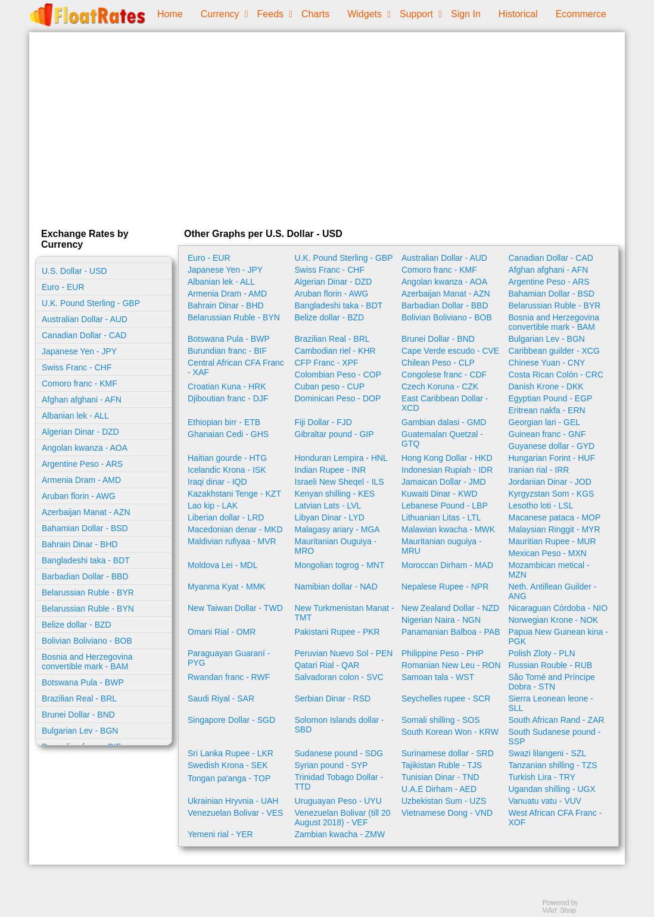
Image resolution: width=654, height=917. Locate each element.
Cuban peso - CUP (330, 386)
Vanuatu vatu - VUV (545, 801)
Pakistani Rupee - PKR (337, 632)
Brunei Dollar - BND (78, 714)
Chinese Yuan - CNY (547, 362)
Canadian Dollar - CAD (84, 335)
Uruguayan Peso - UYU (338, 801)
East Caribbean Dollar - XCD (444, 403)
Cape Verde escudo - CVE (450, 350)
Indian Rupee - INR (330, 470)
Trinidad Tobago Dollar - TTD (339, 781)
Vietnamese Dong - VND (447, 813)
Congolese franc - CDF (444, 374)
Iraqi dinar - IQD (217, 481)
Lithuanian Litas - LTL (441, 517)
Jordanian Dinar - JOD (550, 481)
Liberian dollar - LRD (226, 517)
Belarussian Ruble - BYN (88, 608)
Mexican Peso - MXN (548, 553)
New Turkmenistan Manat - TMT (344, 612)
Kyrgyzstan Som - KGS (551, 493)
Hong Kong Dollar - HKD (447, 458)
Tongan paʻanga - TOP (229, 778)
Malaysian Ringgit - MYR (554, 529)
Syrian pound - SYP (331, 765)
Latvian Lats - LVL (328, 505)
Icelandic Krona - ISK (227, 470)
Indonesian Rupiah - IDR (447, 470)
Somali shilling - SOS (440, 720)
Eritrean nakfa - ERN (547, 410)
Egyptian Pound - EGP (551, 398)
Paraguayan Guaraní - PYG (229, 658)
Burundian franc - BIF (227, 350)
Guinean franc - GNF (547, 434)
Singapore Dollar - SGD (231, 720)
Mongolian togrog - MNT (340, 565)
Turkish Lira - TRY (542, 777)
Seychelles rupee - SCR (445, 698)
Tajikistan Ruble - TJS (441, 765)
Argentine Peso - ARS (82, 464)
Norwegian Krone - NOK (554, 620)
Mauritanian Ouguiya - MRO (336, 546)
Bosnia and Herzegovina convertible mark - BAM (87, 661)
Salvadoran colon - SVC (339, 677)
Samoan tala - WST (437, 677)
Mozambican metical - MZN (549, 569)
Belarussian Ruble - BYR (88, 592)
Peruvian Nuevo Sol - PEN (344, 653)
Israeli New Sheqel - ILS (339, 481)
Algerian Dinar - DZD (80, 431)
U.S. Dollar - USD (74, 271)
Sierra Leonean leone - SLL (551, 703)
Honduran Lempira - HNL (341, 458)
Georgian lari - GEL (545, 422)
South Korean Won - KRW (450, 732)
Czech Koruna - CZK (439, 386)
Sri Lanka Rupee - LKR (230, 753)
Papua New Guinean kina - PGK (558, 636)
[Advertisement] (327, 127)
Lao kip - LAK (213, 505)
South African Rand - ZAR (557, 720)
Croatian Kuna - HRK (227, 386)
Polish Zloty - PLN (542, 653)
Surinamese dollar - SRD (447, 753)
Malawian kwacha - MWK (448, 529)
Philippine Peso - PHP (442, 653)
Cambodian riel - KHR (335, 350)
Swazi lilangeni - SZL (548, 753)
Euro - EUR (63, 287)
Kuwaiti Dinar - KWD (439, 493)
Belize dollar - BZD (76, 624)
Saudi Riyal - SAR (221, 698)
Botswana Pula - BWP (83, 682)
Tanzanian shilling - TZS (553, 765)
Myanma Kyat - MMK (227, 586)
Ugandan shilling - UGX (552, 789)
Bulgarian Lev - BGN (80, 730)
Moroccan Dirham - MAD (447, 565)
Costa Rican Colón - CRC (556, 374)
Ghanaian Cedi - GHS (228, 434)
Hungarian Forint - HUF (552, 458)
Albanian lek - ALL (75, 415)
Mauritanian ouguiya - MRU (441, 546)
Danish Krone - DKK (546, 386)
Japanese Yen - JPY (79, 351)
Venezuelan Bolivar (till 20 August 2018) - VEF (343, 817)
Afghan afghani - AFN (82, 399)
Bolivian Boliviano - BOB (87, 640)
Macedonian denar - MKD (235, 529)
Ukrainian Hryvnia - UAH (233, 801)
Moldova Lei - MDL (223, 565)
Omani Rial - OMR (222, 632)
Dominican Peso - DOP (338, 398)
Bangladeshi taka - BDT (86, 560)
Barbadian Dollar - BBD (85, 576)
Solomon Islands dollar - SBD (339, 724)
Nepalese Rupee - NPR (444, 586)
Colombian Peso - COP (338, 374)
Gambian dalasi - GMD (443, 422)
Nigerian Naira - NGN (441, 620)
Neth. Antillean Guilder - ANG (553, 591)
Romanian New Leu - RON (451, 665)
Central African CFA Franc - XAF (236, 367)
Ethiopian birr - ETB (224, 422)
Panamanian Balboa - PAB (450, 632)
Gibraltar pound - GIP (334, 434)
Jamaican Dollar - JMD (443, 481)
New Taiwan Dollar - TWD (235, 608)
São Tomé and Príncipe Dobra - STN (552, 681)
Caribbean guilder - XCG (554, 350)
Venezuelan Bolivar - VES (235, 813)
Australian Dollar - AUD (84, 319)
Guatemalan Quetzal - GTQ (442, 438)
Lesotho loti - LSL (541, 505)
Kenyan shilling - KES (335, 493)
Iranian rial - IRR (539, 470)
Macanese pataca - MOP (555, 517)
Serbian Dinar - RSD (333, 698)
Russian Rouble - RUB (551, 665)
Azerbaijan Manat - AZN (86, 512)
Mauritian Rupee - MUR (552, 541)
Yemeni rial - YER (220, 834)
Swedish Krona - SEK (228, 765)
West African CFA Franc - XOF (555, 817)
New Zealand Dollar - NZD (450, 608)
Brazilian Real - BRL (79, 698)
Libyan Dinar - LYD (330, 517)
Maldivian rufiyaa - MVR (232, 541)
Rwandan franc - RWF (229, 677)
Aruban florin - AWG (79, 496)
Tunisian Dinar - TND (440, 777)
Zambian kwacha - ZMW (340, 834)
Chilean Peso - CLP (438, 362)
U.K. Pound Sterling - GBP (91, 303)
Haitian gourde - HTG (227, 458)
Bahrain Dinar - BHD (80, 544)
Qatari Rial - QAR (327, 665)
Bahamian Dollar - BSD (85, 528)
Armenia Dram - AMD (81, 480)
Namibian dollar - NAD (336, 586)
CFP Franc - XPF (327, 362)
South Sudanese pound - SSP (555, 736)
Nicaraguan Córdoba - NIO (558, 608)
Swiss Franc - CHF (76, 367)
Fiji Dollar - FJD (323, 422)
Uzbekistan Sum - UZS (443, 801)
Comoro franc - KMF (79, 383)
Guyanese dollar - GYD (552, 446)
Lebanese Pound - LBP (444, 505)
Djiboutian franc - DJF (228, 398)
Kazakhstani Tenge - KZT (234, 493)
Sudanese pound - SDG (339, 753)
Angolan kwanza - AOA (84, 448)
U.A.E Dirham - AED (439, 789)
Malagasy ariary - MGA (337, 529)
